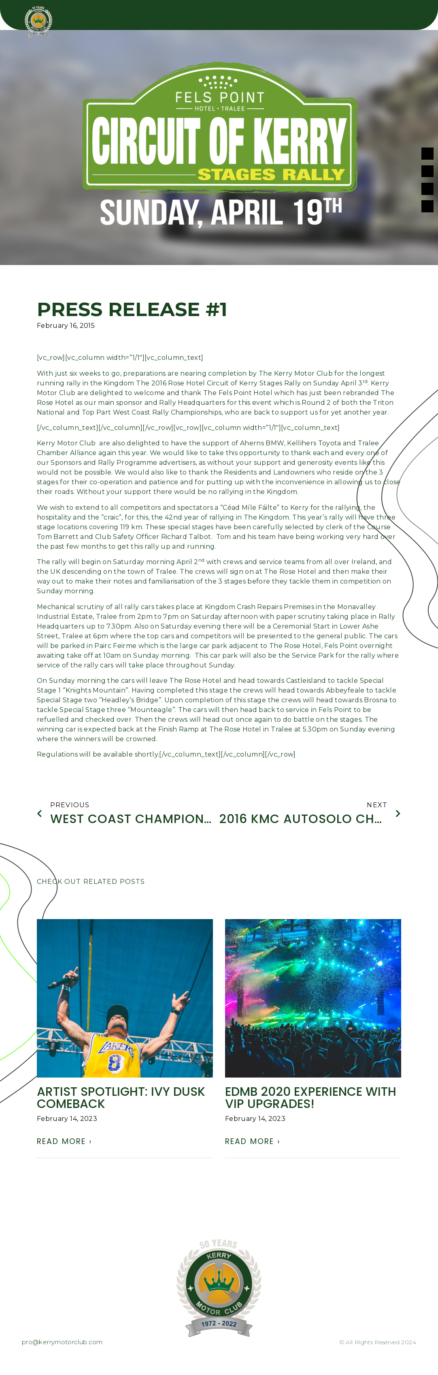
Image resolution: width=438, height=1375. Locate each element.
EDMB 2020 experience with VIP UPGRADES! (310, 1099)
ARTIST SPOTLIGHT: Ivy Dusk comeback (121, 1099)
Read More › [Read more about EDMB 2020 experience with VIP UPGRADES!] (252, 1143)
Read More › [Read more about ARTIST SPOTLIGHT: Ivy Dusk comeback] (64, 1143)
